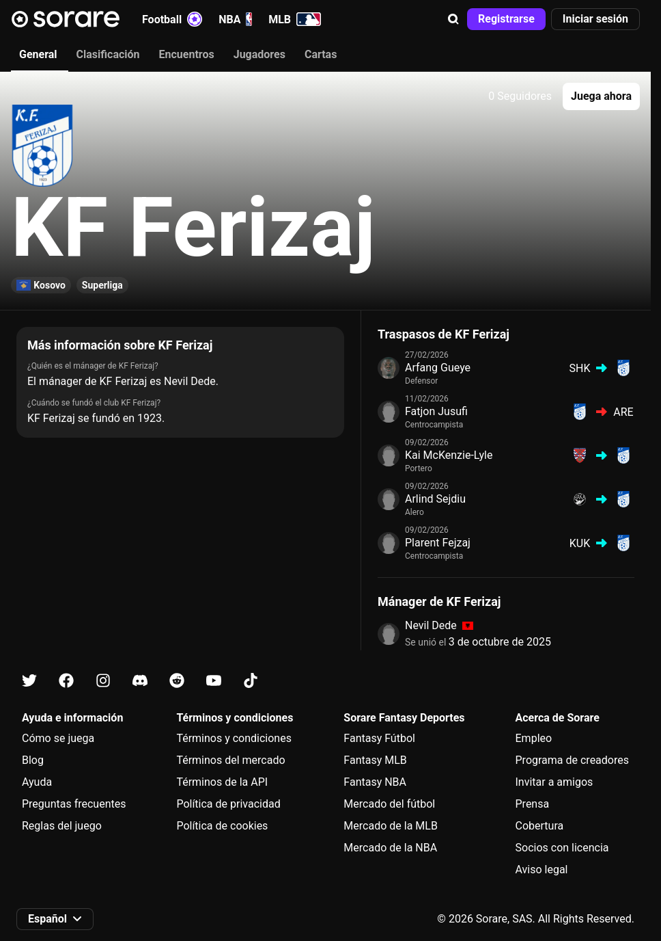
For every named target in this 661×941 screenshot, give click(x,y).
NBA (235, 19)
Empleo (534, 738)
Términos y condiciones (234, 738)
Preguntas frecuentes (74, 803)
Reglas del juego (62, 825)
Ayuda (37, 782)
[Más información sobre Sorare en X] (29, 681)
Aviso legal (542, 869)
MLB (294, 19)
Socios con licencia (562, 847)
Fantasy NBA (374, 782)
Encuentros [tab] (186, 54)
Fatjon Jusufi (436, 411)
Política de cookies (222, 825)
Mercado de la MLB (390, 825)
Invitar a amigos (554, 782)
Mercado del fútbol (389, 803)
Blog (33, 760)
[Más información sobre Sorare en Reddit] (177, 681)
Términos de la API (222, 782)
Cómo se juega (58, 738)
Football (172, 19)
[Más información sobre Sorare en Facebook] (66, 681)
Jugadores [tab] (259, 54)
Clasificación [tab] (108, 54)
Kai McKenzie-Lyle (448, 455)
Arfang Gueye (437, 367)
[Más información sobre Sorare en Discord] (140, 681)
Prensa (533, 803)
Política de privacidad (228, 803)
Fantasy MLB (374, 760)
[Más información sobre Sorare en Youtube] (214, 681)
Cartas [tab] (321, 54)
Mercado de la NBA (390, 847)
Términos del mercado (230, 760)
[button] (453, 19)
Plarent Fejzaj (437, 542)
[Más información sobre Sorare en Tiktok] (251, 681)
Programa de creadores (572, 760)
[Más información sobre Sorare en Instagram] (103, 681)
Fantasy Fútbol (379, 738)
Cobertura (540, 825)
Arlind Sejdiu (435, 498)
